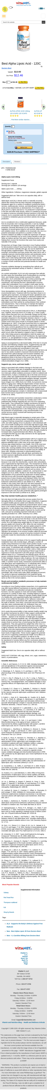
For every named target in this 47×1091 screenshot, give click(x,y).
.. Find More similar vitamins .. (20, 120)
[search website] (23, 22)
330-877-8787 (25, 989)
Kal (5, 907)
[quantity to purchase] (8, 82)
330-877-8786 (26, 984)
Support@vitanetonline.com (25, 1020)
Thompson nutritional (10, 902)
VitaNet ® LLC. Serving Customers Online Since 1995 (23, 3)
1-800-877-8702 (26, 979)
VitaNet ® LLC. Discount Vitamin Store (23, 948)
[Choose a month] (23, 142)
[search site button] (43, 22)
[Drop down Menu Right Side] (43, 16)
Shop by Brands (9, 912)
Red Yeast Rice (9, 897)
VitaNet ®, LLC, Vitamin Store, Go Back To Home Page (24, 958)
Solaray (6, 892)
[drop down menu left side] (4, 16)
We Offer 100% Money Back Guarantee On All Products (5, 9)
